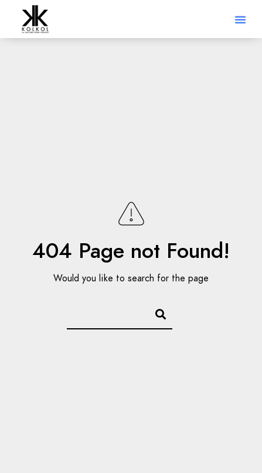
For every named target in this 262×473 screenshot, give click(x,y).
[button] (240, 19)
